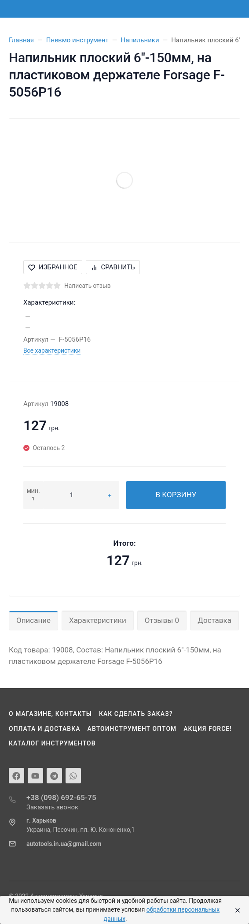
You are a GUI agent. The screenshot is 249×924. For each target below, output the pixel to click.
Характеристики (97, 620)
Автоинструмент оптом (132, 728)
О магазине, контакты (50, 713)
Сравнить (113, 267)
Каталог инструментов (52, 743)
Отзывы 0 (162, 620)
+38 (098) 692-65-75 (61, 797)
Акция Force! (207, 728)
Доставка (214, 620)
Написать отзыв (87, 285)
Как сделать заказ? (136, 713)
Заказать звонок (52, 807)
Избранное (52, 267)
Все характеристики (52, 350)
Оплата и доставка (45, 728)
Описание (33, 620)
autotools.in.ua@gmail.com (63, 843)
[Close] (236, 910)
